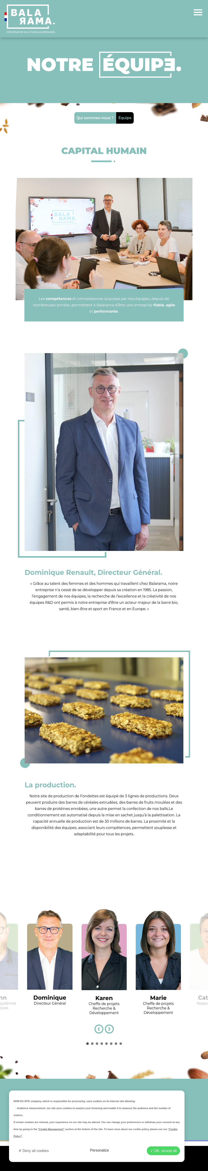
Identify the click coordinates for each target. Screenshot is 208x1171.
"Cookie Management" (51, 1129)
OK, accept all (163, 1151)
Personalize (99, 1150)
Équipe (124, 118)
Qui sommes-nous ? (95, 118)
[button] (87, 1043)
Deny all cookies (34, 1151)
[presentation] (98, 1029)
